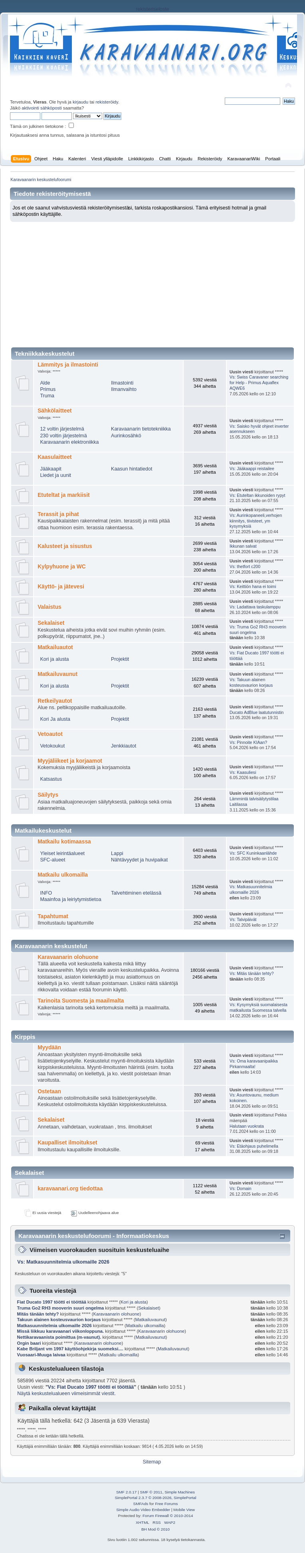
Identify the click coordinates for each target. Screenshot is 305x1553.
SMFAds (141, 1503)
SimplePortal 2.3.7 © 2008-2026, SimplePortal (155, 1497)
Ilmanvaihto (124, 389)
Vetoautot (50, 734)
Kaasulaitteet (54, 457)
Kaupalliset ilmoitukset (67, 1143)
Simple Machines (179, 1492)
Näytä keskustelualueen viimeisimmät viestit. (66, 1393)
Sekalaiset (51, 623)
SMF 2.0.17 (126, 1492)
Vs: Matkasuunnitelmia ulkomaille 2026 (251, 889)
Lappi (117, 853)
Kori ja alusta (54, 659)
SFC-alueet (52, 860)
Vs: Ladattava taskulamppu (255, 606)
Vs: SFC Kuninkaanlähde (253, 853)
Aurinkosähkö (126, 436)
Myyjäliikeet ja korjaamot (70, 761)
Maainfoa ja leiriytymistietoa (70, 899)
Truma (47, 396)
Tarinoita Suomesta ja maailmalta (81, 1001)
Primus (47, 389)
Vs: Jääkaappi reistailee (252, 468)
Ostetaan (49, 1091)
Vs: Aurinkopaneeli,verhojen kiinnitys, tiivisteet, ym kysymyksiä (256, 521)
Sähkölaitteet (54, 411)
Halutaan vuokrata (247, 1126)
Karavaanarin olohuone (68, 957)
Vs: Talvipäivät (243, 919)
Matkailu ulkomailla (63, 875)
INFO (46, 893)
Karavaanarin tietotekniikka (141, 429)
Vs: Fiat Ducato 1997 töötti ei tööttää (91, 1387)
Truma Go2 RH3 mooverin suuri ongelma (60, 1308)
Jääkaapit (50, 469)
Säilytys (48, 795)
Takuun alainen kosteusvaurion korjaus (59, 1319)
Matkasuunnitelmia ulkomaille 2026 (54, 1325)
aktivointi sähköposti (41, 108)
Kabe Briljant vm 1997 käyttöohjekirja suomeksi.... (70, 1348)
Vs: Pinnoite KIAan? (248, 742)
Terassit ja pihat (58, 514)
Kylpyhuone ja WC (61, 567)
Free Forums (166, 1503)
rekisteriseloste (152, 9)
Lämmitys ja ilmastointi (68, 365)
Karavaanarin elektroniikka (69, 442)
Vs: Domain (241, 1188)
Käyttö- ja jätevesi (61, 587)
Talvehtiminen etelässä (136, 893)
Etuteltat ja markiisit (63, 495)
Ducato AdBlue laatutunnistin (256, 712)
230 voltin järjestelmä (63, 436)
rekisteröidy (106, 102)
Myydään (49, 1048)
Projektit (120, 659)
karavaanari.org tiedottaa (70, 1189)
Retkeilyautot (55, 701)
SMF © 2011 (151, 1492)
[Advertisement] (152, 282)
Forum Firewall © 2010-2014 (168, 1515)
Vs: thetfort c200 (245, 566)
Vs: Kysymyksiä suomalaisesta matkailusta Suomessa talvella (258, 1007)
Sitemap (152, 1462)
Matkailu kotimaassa (64, 842)
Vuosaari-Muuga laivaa (42, 1354)
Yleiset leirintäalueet (62, 853)
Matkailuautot (55, 647)
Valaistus (49, 607)
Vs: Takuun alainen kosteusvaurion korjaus (251, 682)
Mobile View (184, 1509)
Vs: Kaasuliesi (243, 772)
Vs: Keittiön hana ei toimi (253, 586)
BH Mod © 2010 (155, 1529)
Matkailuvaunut (57, 674)
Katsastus (51, 779)
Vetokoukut (52, 746)
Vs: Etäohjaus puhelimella (254, 1146)
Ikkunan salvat (243, 546)
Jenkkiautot (123, 746)
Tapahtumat (53, 916)
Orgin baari (29, 1343)
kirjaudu (80, 102)
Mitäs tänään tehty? (38, 1314)
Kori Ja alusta (55, 719)
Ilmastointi (122, 383)
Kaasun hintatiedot (131, 469)
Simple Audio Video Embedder (143, 1509)
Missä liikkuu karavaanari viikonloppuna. (60, 1331)
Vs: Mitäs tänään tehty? (252, 973)
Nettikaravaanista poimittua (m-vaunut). (59, 1337)
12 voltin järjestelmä (62, 429)
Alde (45, 383)
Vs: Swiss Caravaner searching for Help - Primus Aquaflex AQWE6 (259, 383)
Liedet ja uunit (55, 475)
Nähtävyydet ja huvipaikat (139, 860)
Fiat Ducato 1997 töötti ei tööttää (51, 1302)
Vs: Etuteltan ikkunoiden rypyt (257, 495)
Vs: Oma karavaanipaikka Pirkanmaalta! (254, 1064)
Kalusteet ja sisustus (65, 546)
